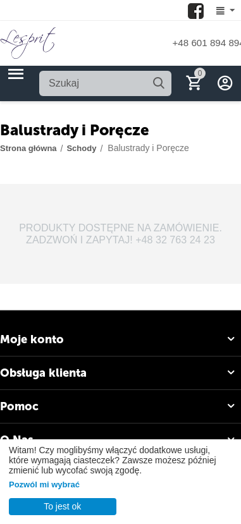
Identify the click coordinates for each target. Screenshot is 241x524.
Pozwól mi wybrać (44, 484)
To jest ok (62, 506)
